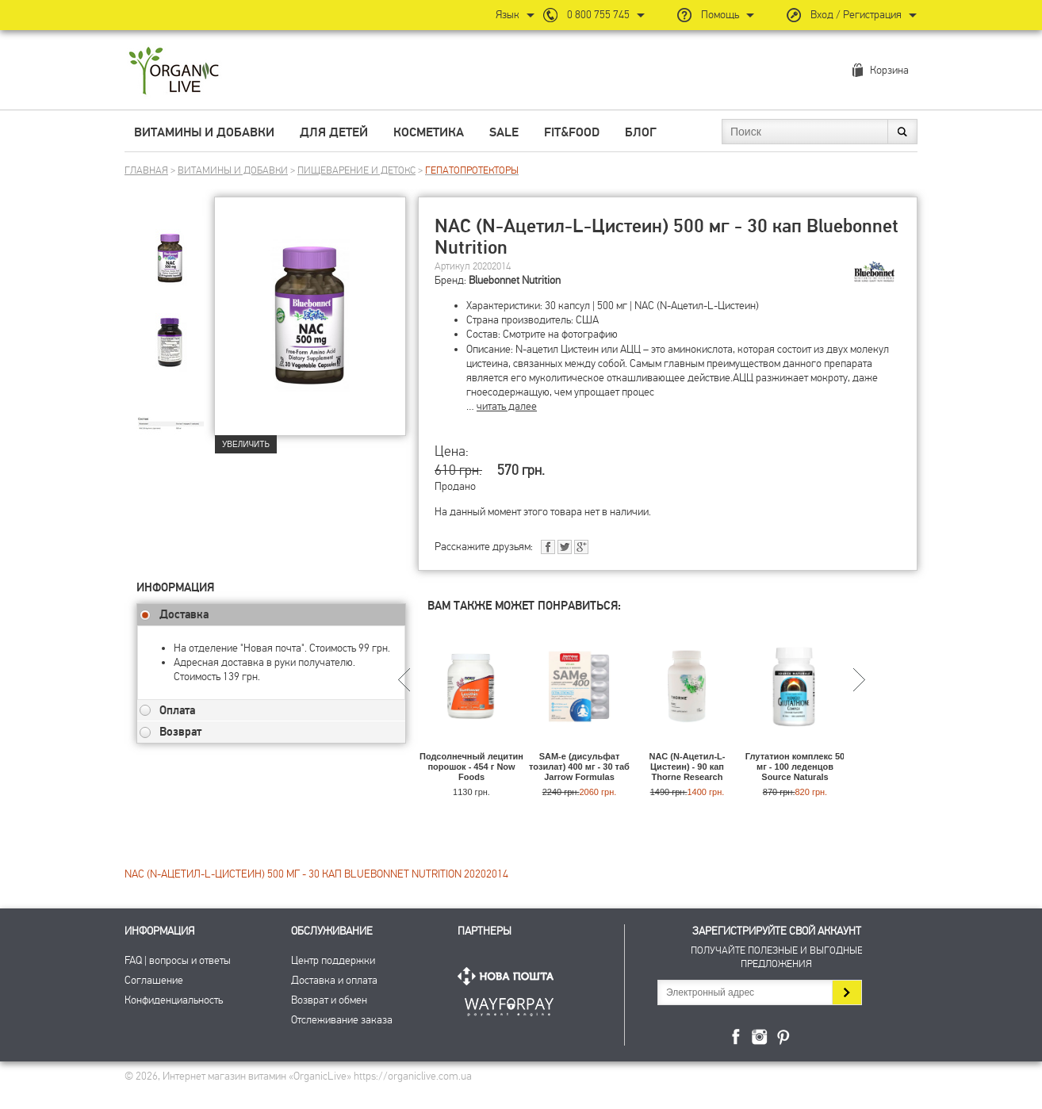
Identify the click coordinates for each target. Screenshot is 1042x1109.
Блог (641, 132)
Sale (504, 132)
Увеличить (246, 444)
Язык (507, 14)
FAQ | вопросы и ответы (178, 960)
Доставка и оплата (334, 980)
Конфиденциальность (174, 1000)
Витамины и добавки (204, 132)
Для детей (334, 132)
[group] (175, 254)
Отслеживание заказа (342, 1020)
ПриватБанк (509, 1004)
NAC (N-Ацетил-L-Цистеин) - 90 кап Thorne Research (687, 766)
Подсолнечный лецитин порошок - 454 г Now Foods (471, 766)
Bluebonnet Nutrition (515, 280)
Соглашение (154, 980)
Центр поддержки (333, 960)
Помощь (720, 14)
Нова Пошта (509, 976)
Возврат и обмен (329, 1000)
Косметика (428, 132)
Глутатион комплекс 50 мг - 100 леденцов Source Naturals (795, 766)
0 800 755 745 (598, 14)
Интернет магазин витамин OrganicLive (174, 72)
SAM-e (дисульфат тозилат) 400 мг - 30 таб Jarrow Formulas (579, 766)
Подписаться (846, 992)
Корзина (889, 70)
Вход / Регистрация (856, 14)
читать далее (507, 406)
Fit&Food (572, 132)
